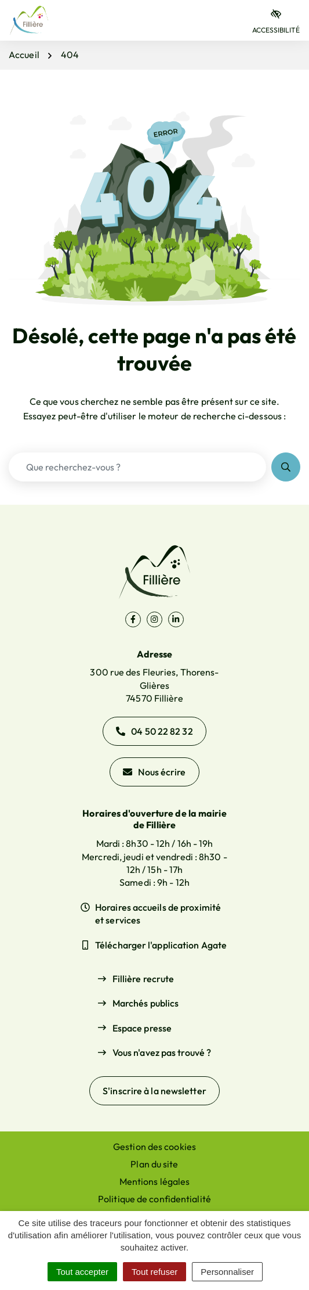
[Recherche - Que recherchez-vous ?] (137, 466)
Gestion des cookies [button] (154, 1146)
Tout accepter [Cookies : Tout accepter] (82, 1272)
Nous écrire (154, 772)
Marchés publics (145, 1003)
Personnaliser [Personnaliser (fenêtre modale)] (227, 1272)
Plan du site (154, 1164)
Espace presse (142, 1028)
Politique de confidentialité (154, 1199)
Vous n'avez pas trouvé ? (161, 1052)
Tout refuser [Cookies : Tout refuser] (154, 1272)
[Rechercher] (285, 466)
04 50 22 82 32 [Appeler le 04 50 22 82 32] (154, 731)
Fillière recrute (143, 978)
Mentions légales (154, 1181)
